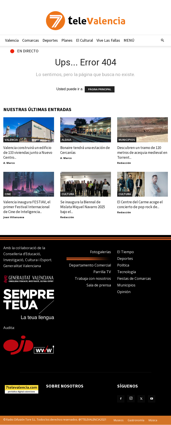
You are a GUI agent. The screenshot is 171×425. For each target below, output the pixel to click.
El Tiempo (125, 251)
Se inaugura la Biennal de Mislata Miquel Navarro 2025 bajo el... (82, 207)
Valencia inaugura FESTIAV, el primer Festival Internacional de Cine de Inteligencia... (26, 207)
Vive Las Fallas (108, 40)
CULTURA (68, 194)
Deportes (50, 40)
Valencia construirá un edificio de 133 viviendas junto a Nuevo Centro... (27, 152)
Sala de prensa (99, 285)
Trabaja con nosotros (93, 278)
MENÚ (129, 40)
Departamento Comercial (90, 265)
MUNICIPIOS (127, 140)
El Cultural (84, 40)
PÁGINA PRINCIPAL (99, 89)
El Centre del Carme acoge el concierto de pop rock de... (140, 204)
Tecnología (126, 271)
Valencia (12, 40)
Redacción (124, 163)
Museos (118, 420)
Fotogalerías (100, 251)
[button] (162, 40)
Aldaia (66, 140)
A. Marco (9, 163)
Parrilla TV (102, 271)
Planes (66, 40)
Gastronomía (136, 420)
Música (153, 420)
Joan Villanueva (13, 217)
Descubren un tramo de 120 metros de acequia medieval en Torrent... (142, 152)
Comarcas (30, 40)
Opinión (124, 291)
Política (123, 265)
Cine (8, 194)
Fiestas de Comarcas (134, 278)
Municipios (126, 285)
